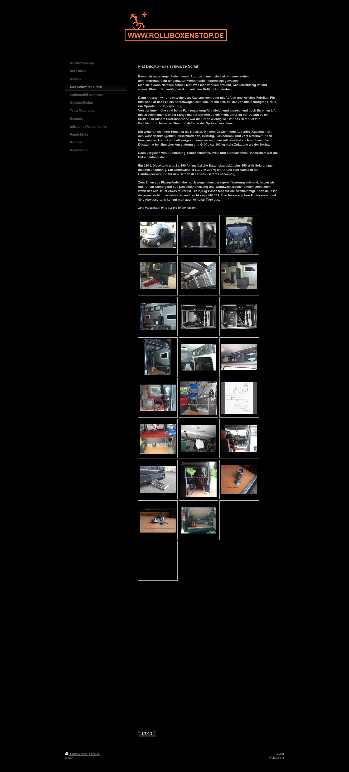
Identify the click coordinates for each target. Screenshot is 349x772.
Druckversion (76, 754)
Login (280, 753)
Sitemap (94, 754)
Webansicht (276, 757)
